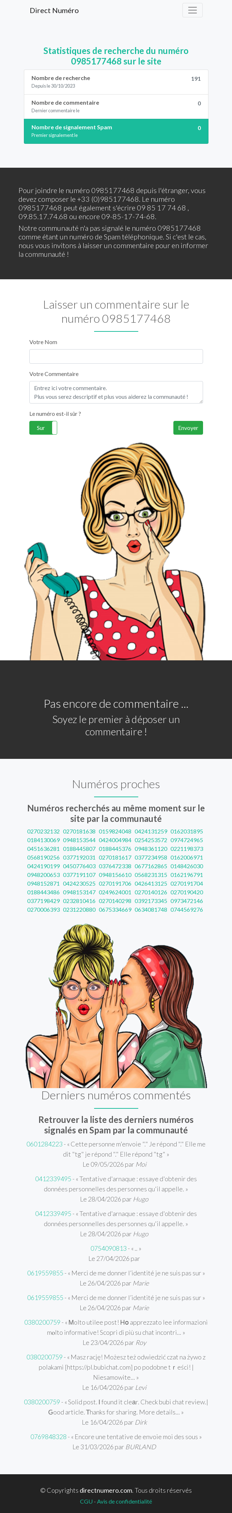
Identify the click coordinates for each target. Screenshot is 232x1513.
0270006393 (43, 909)
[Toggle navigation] (192, 10)
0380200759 (42, 1322)
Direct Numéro (54, 10)
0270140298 (115, 900)
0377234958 (151, 857)
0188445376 (115, 848)
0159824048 (115, 831)
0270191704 (186, 883)
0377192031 (79, 857)
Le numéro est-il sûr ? (55, 413)
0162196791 (186, 874)
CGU (86, 1501)
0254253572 (151, 839)
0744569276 (186, 909)
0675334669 (115, 909)
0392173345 (151, 900)
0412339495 (53, 1179)
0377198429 (43, 900)
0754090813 (108, 1248)
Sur (41, 427)
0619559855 (45, 1273)
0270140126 (151, 892)
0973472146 (186, 900)
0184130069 (43, 839)
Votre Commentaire (54, 373)
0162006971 (186, 857)
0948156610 (115, 874)
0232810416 (79, 900)
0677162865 (151, 865)
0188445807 (79, 848)
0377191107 (79, 874)
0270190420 (186, 892)
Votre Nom (43, 341)
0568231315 (151, 874)
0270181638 (79, 831)
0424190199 (43, 865)
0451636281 (43, 848)
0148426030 (186, 865)
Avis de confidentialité (124, 1501)
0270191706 (115, 883)
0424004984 (115, 839)
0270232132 (43, 831)
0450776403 (79, 865)
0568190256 (43, 857)
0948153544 (79, 839)
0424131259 (151, 831)
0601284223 (44, 1144)
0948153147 (79, 892)
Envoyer (188, 427)
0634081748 (151, 909)
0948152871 (43, 883)
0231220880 (79, 909)
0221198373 (186, 848)
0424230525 (79, 883)
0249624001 (115, 892)
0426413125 (151, 883)
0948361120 (151, 848)
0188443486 (43, 892)
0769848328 (48, 1437)
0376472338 (115, 865)
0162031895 (186, 831)
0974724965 (186, 839)
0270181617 (115, 857)
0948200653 (43, 874)
